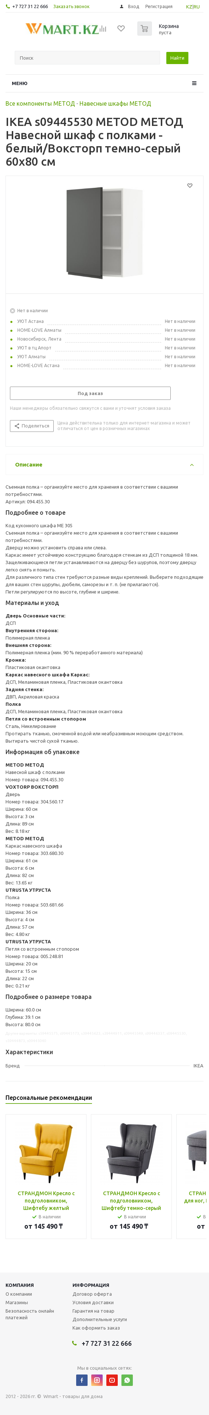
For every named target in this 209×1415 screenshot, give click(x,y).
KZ (189, 6)
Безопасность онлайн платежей (30, 1314)
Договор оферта (92, 1293)
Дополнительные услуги (99, 1319)
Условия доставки (93, 1302)
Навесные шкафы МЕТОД (115, 103)
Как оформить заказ (96, 1327)
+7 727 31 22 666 (30, 6)
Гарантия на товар (93, 1310)
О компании (19, 1293)
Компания (20, 1285)
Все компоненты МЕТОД (40, 103)
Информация (90, 1285)
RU (197, 6)
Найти (177, 57)
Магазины (17, 1302)
